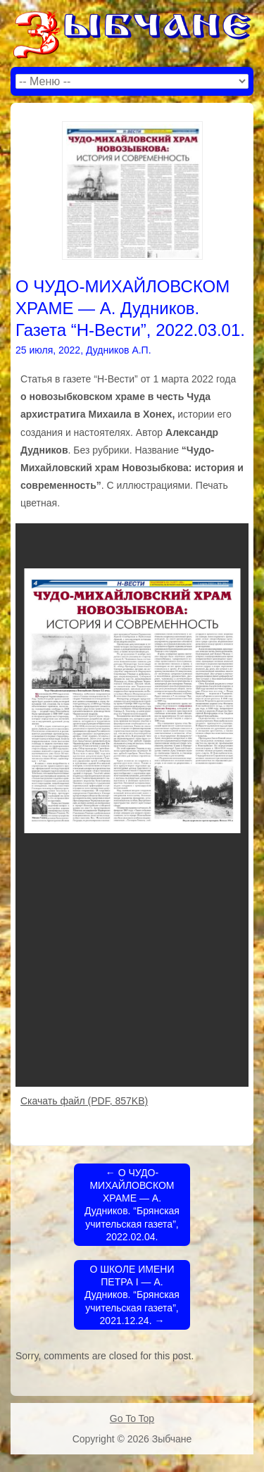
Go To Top (132, 1418)
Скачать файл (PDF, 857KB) (84, 1100)
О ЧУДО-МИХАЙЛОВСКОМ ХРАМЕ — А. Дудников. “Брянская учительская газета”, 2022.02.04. (132, 1204)
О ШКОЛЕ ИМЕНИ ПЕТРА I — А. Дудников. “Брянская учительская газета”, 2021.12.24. (132, 1295)
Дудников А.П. (118, 350)
